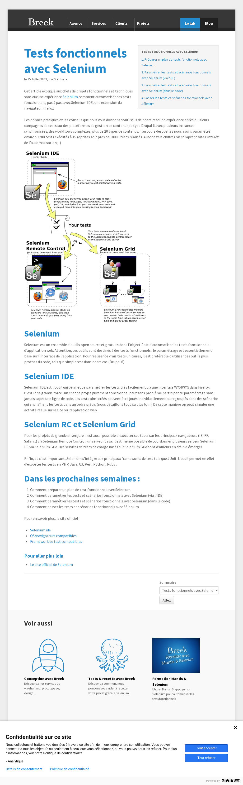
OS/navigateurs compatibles (53, 535)
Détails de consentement (24, 769)
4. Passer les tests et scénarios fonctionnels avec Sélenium (176, 101)
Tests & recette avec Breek (111, 678)
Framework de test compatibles (56, 541)
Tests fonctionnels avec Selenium (170, 51)
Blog (209, 23)
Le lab (190, 23)
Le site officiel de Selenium (51, 564)
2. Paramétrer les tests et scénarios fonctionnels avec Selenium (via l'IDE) (176, 75)
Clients (121, 23)
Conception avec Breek (44, 678)
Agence (76, 23)
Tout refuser (206, 758)
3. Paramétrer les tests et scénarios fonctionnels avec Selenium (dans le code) (176, 88)
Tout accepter (206, 748)
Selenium (70, 96)
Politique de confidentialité (69, 769)
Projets (143, 23)
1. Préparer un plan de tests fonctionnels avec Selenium (174, 62)
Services (99, 23)
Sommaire (167, 582)
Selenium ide (40, 530)
